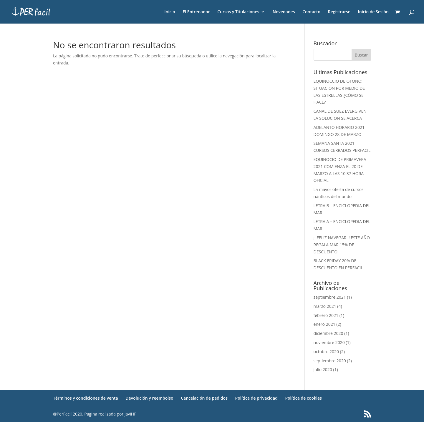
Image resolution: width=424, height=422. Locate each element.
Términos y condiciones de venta (85, 398)
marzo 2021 (325, 306)
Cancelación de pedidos (204, 398)
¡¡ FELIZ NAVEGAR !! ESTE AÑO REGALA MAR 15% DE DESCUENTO (342, 245)
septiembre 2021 (330, 297)
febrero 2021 (326, 315)
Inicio (169, 12)
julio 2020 (323, 369)
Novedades (284, 12)
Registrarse (339, 12)
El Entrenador (196, 12)
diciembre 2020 (328, 333)
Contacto (311, 12)
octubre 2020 (326, 351)
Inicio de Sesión (373, 12)
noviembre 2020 (329, 342)
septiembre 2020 (330, 360)
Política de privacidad (256, 398)
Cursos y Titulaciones (238, 12)
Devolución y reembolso (149, 398)
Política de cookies (303, 398)
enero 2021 (324, 324)
